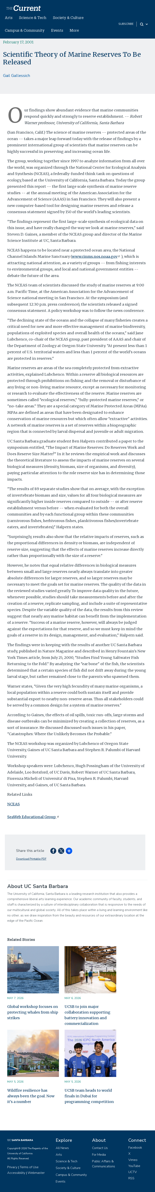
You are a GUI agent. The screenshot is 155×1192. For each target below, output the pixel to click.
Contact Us (100, 1148)
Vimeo (132, 1160)
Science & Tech (32, 17)
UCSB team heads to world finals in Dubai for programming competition (89, 1096)
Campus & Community (25, 30)
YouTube (134, 1166)
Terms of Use (29, 1167)
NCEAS (13, 804)
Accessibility (16, 1173)
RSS (131, 1178)
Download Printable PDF (31, 859)
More (74, 30)
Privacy (12, 1167)
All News (62, 1148)
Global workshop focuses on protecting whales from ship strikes (32, 1012)
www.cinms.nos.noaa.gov (96, 256)
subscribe (126, 24)
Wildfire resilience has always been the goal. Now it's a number (30, 1096)
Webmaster (36, 1173)
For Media (99, 1154)
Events (57, 30)
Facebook (135, 1147)
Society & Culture (68, 17)
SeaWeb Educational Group (33, 817)
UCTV (132, 1172)
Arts (9, 17)
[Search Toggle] (144, 24)
